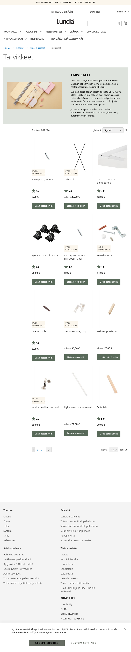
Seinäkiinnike (104, 255)
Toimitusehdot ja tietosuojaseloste (22, 583)
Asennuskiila (39, 331)
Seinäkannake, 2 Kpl (75, 331)
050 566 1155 (16, 554)
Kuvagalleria (68, 535)
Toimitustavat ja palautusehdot (21, 578)
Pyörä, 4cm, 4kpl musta (45, 255)
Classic (7, 516)
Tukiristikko (70, 179)
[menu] (65, 35)
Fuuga (6, 521)
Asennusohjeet (11, 573)
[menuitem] (11, 31)
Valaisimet (9, 540)
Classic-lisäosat (38, 47)
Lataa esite (67, 573)
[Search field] (105, 23)
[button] (123, 12)
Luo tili (95, 11)
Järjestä (97, 130)
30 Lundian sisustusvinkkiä (76, 540)
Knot (6, 535)
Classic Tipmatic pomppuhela (106, 181)
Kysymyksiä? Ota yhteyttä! (18, 564)
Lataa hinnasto (69, 578)
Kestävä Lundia (69, 559)
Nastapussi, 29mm (42, 179)
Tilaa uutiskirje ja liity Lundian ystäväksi (78, 589)
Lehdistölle (67, 568)
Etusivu (7, 47)
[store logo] (65, 21)
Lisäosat (20, 47)
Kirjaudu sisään (62, 11)
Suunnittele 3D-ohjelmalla (75, 530)
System (7, 530)
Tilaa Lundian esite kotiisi (75, 583)
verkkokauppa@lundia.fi (17, 559)
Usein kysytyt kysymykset (17, 568)
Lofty (6, 526)
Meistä (64, 554)
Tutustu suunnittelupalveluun (78, 521)
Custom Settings (83, 643)
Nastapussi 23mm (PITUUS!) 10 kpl (74, 257)
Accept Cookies (46, 643)
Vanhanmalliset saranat (45, 407)
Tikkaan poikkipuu (107, 331)
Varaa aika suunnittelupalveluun (79, 526)
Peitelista (102, 407)
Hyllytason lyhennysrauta (78, 407)
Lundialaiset (68, 564)
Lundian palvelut (70, 516)
